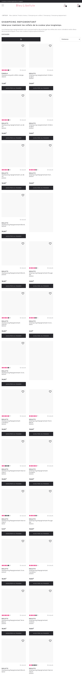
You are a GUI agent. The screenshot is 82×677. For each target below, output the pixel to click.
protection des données (31, 628)
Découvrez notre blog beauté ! (10, 651)
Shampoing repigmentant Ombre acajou (41, 75)
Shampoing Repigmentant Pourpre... (65, 322)
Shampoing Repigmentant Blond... (14, 174)
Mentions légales (6, 664)
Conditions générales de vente (20, 664)
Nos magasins (6, 641)
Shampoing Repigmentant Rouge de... (13, 223)
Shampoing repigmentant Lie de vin (67, 75)
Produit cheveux (22, 15)
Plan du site (76, 664)
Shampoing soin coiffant (35, 15)
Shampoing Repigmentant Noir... (67, 125)
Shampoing (47, 15)
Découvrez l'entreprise (8, 639)
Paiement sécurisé (27, 649)
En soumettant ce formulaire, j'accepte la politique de (37, 626)
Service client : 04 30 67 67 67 (30, 639)
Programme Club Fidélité (50, 639)
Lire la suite (5, 34)
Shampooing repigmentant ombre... (65, 521)
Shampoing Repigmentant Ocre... (68, 222)
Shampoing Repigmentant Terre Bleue (13, 322)
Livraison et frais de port (28, 647)
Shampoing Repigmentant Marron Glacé (41, 322)
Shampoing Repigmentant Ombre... (65, 422)
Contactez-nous (26, 641)
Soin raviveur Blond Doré (37, 570)
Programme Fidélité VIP (49, 641)
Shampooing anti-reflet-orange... (13, 75)
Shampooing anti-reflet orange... (13, 570)
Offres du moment (48, 644)
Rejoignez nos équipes (8, 644)
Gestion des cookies (50, 664)
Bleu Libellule (13, 15)
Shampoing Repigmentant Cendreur (65, 273)
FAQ (23, 644)
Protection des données (37, 664)
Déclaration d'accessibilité (65, 664)
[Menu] (3, 5)
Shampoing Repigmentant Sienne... (38, 223)
